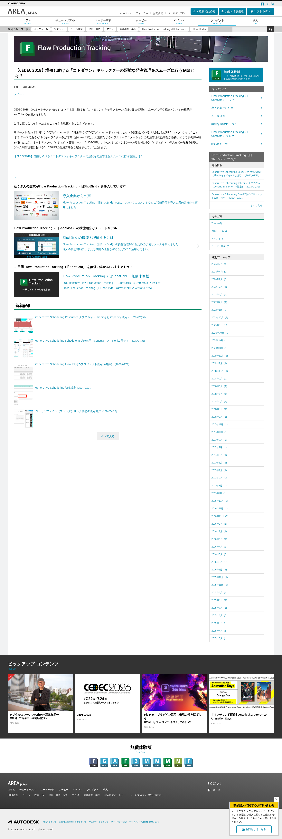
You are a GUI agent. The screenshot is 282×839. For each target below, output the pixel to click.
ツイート (19, 94)
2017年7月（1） (220, 447)
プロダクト (93, 789)
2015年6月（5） (220, 615)
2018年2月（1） (220, 416)
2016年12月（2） (220, 500)
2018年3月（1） (220, 409)
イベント (77, 789)
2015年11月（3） (220, 584)
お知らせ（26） (220, 231)
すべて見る (108, 436)
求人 (105, 789)
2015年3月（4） (220, 638)
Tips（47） (217, 223)
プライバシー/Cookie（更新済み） (144, 821)
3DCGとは (13, 795)
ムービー (63, 789)
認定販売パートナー (115, 795)
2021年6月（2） (220, 325)
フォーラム (142, 13)
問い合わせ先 (219, 144)
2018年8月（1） (220, 386)
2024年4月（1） (220, 271)
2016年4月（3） (220, 546)
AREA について (49, 821)
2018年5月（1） (220, 401)
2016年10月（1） (221, 516)
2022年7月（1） (220, 287)
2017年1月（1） (220, 493)
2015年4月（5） (220, 630)
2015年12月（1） (220, 577)
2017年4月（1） (220, 470)
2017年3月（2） (220, 478)
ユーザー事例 (47, 789)
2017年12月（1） (220, 424)
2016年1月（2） (220, 569)
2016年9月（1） (220, 523)
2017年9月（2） (220, 439)
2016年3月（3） (220, 554)
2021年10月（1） (220, 317)
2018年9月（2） (220, 378)
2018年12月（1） (220, 371)
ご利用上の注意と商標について (72, 821)
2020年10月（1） (221, 332)
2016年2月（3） (220, 562)
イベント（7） (219, 238)
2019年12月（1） (220, 355)
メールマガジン (177, 13)
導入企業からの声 (222, 108)
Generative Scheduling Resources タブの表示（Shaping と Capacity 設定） (236, 173)
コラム (11, 789)
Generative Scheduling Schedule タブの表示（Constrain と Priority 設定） (236, 184)
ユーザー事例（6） (222, 246)
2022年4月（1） (220, 302)
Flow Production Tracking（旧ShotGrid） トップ (230, 98)
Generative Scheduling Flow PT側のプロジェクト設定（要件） (237, 196)
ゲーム (26, 795)
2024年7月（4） (220, 264)
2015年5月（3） (220, 623)
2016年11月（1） (220, 508)
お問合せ (158, 13)
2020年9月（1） (220, 340)
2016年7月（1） (220, 531)
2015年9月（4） (220, 592)
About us (125, 13)
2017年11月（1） (220, 432)
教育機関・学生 (92, 795)
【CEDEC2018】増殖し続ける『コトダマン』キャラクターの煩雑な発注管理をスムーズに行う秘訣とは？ (78, 156)
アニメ (75, 795)
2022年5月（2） (220, 294)
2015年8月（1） (220, 600)
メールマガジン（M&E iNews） (147, 795)
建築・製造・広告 (58, 795)
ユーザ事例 (218, 116)
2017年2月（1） (220, 485)
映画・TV (39, 795)
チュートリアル (27, 789)
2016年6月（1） (220, 539)
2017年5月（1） (220, 462)
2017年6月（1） (220, 455)
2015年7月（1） (220, 607)
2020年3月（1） (220, 348)
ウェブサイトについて (98, 821)
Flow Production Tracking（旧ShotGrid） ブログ (230, 134)
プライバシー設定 (119, 821)
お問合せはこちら (254, 829)
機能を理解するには (223, 124)
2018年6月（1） (220, 394)
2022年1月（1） (220, 309)
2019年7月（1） (220, 363)
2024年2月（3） (220, 279)
